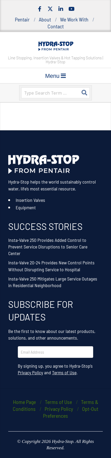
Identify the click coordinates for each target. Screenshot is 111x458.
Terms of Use (64, 372)
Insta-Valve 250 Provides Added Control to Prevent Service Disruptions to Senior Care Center (47, 246)
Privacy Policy (30, 372)
